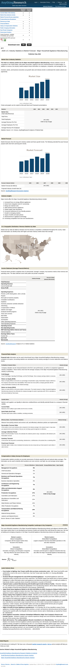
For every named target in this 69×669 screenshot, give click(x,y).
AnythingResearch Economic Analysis (17, 191)
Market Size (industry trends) (7, 15)
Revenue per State (5, 21)
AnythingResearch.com (62, 664)
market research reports (39, 644)
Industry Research (47, 6)
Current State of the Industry (7, 12)
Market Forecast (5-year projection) (9, 17)
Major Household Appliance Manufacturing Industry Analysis (17, 657)
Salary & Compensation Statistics (9, 25)
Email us (60, 2)
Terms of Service (5, 664)
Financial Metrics (4, 23)
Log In (35, 2)
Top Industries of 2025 (60, 6)
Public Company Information (7, 28)
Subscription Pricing (45, 2)
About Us (13, 664)
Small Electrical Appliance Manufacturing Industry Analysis (17, 655)
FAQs (53, 2)
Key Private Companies (6, 30)
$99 (23, 44)
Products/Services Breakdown (8, 19)
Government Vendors (5, 32)
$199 (29, 44)
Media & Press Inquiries (22, 664)
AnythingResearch (11, 344)
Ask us (49, 644)
